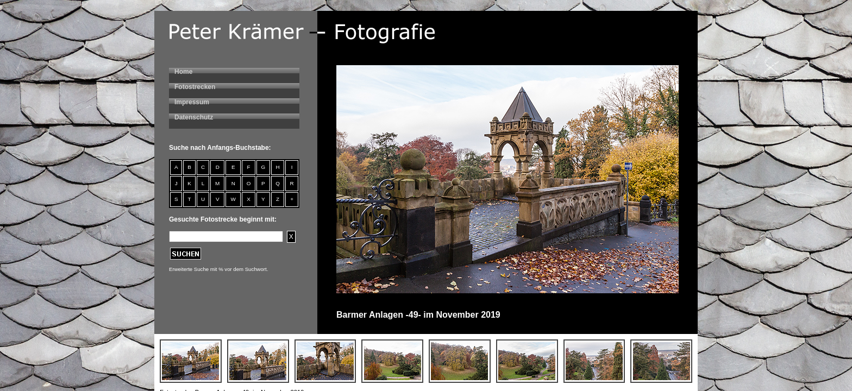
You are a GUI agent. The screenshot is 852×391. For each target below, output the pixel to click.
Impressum (191, 102)
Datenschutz (193, 117)
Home (183, 71)
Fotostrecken (194, 87)
